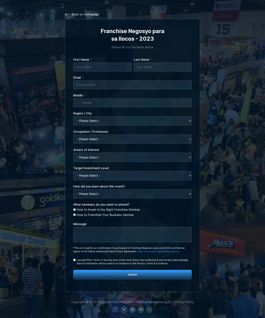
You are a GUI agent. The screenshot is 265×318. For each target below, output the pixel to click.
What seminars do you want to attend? (101, 204)
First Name (81, 59)
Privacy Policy (184, 302)
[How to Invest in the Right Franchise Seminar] (74, 209)
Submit (132, 274)
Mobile (78, 95)
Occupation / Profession (90, 131)
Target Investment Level (91, 168)
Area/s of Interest (86, 150)
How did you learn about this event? (99, 186)
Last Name (141, 59)
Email (77, 77)
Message (80, 224)
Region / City (82, 113)
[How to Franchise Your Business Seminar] (74, 215)
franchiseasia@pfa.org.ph (153, 302)
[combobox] (77, 103)
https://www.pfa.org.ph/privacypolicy (158, 251)
